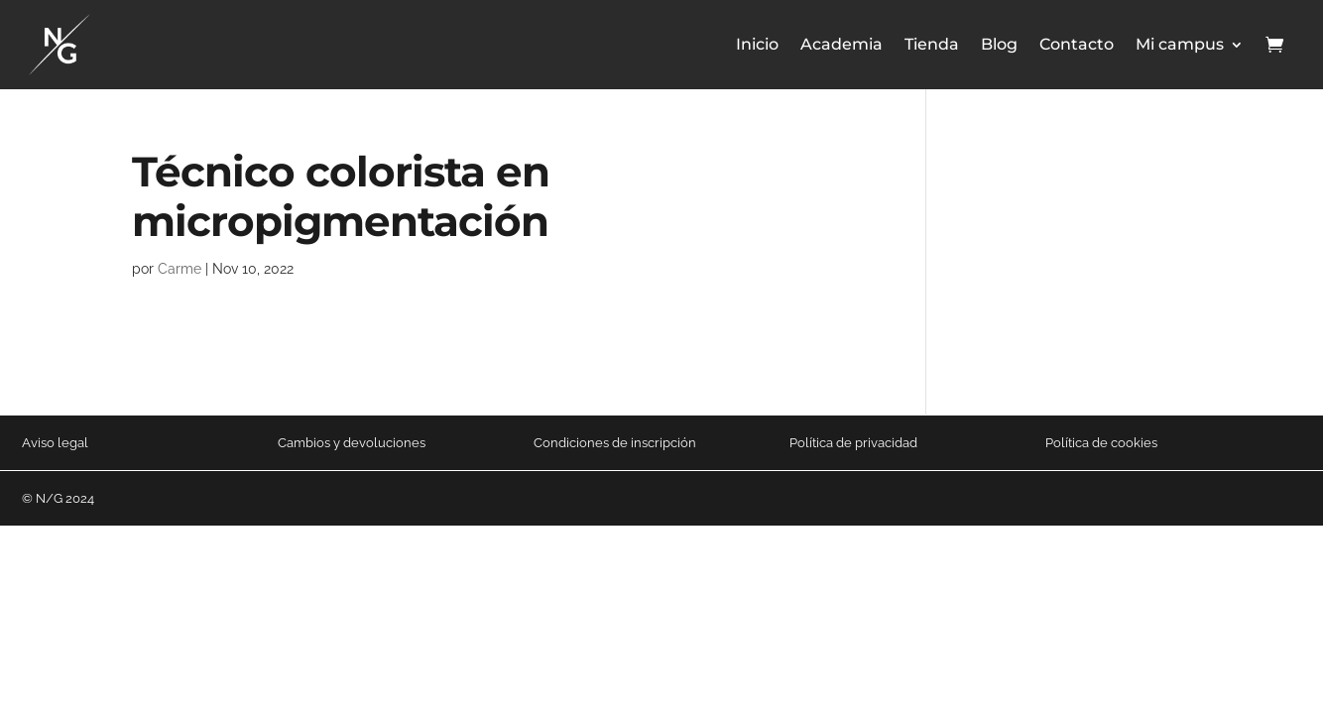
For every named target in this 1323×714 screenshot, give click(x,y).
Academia (841, 44)
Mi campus (1180, 44)
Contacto (1076, 44)
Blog (999, 44)
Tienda (931, 44)
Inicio (757, 44)
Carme (179, 269)
